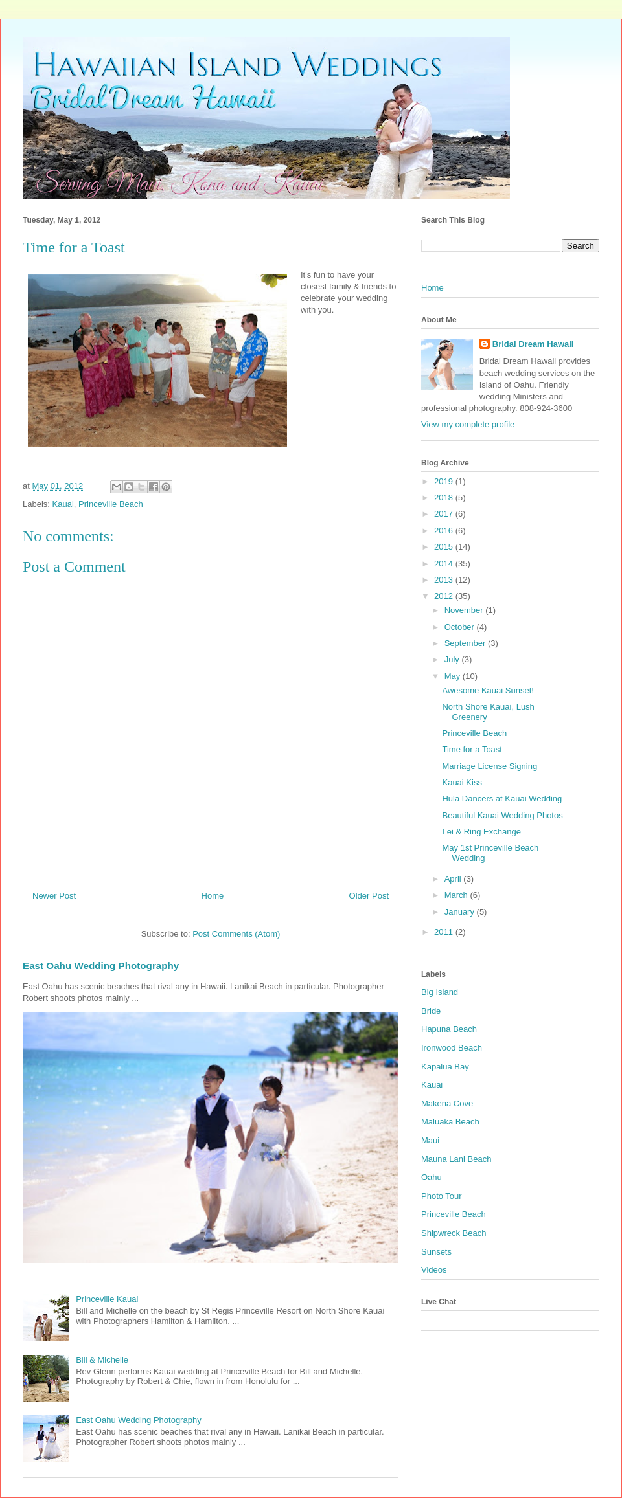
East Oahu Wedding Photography (101, 965)
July (453, 659)
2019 (444, 481)
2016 (444, 530)
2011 (444, 932)
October (460, 627)
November (465, 610)
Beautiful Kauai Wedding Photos (502, 815)
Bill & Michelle (102, 1360)
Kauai (63, 504)
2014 (444, 563)
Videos (434, 1270)
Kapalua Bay (445, 1066)
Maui (430, 1140)
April (454, 879)
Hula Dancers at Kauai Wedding (502, 798)
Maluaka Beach (450, 1121)
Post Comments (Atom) (236, 934)
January (460, 912)
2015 (444, 547)
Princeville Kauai (107, 1299)
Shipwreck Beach (453, 1233)
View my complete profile (467, 424)
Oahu (431, 1177)
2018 (444, 497)
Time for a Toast (471, 749)
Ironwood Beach (451, 1048)
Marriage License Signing (489, 766)
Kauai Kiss (461, 782)
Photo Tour (441, 1196)
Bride (431, 1011)
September (466, 643)
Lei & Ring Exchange (481, 831)
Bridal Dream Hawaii (533, 344)
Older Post (369, 895)
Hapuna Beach (449, 1029)
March (457, 895)
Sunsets (436, 1252)
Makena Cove (447, 1103)
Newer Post (54, 895)
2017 (444, 514)
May (453, 676)
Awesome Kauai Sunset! (487, 690)
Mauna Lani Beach (456, 1159)
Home (213, 895)
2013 (444, 580)
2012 (444, 596)
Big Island (439, 992)
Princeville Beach (110, 504)
